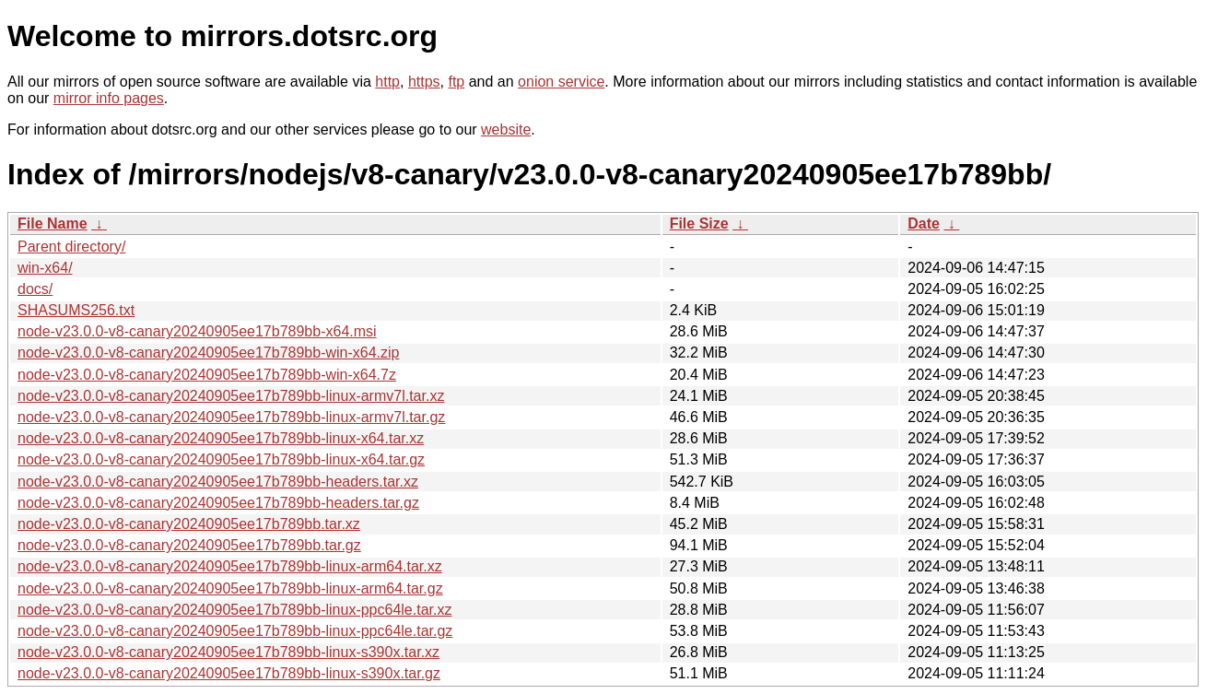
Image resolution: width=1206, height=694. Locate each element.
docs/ (35, 289)
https (424, 81)
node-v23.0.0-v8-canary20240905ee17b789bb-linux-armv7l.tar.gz (231, 417)
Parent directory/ (71, 246)
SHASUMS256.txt (76, 310)
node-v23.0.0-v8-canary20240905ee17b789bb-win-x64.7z (207, 374)
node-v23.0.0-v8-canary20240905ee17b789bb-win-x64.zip (209, 352)
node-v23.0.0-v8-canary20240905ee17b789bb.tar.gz (189, 545)
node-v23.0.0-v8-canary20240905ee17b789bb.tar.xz (189, 524)
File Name (53, 223)
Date (923, 223)
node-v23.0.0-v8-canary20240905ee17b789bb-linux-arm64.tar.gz (230, 588)
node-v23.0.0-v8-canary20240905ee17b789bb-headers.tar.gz (218, 503)
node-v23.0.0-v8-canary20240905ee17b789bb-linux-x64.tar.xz (221, 438)
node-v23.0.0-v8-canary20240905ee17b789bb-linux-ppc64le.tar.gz (235, 631)
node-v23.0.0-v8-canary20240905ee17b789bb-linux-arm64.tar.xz (230, 566)
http (387, 81)
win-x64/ (45, 268)
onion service (561, 81)
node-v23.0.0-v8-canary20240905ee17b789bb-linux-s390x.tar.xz (228, 652)
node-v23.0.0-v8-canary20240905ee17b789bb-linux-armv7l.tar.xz (231, 396)
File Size (699, 223)
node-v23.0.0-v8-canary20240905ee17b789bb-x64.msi (197, 331)
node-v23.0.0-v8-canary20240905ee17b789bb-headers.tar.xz (218, 481)
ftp (456, 81)
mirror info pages (108, 98)
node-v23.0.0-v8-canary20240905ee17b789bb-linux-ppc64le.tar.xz (234, 610)
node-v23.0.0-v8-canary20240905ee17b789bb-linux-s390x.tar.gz (229, 673)
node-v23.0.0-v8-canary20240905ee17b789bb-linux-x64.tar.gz (221, 459)
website (506, 129)
